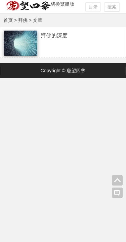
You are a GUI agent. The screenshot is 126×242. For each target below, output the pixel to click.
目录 (93, 6)
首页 (8, 20)
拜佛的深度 (54, 35)
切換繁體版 (62, 4)
